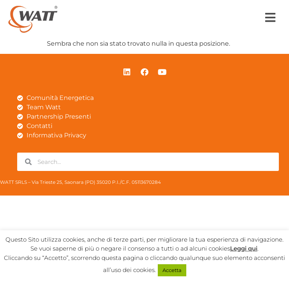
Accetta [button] (172, 270)
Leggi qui (243, 248)
